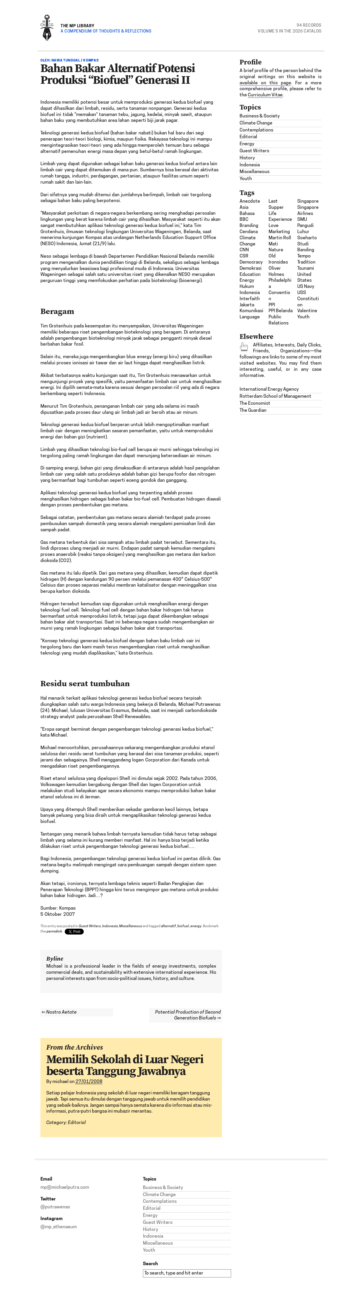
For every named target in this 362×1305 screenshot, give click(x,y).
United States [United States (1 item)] (304, 277)
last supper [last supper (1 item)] (276, 204)
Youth (246, 179)
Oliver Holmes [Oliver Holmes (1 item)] (276, 271)
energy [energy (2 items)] (247, 280)
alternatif (168, 926)
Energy (247, 144)
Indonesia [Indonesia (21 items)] (250, 293)
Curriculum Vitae (265, 95)
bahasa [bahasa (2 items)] (247, 213)
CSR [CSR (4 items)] (244, 256)
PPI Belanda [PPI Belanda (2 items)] (281, 311)
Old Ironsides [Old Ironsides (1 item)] (278, 259)
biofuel (183, 926)
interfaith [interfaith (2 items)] (250, 299)
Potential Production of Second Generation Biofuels (188, 1015)
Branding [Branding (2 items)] (249, 225)
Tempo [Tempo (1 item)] (304, 256)
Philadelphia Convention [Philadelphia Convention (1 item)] (280, 289)
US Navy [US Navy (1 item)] (305, 286)
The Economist (255, 403)
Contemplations (256, 130)
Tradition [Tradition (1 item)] (306, 262)
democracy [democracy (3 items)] (251, 262)
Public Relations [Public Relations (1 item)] (278, 320)
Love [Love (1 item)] (274, 225)
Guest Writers (90, 926)
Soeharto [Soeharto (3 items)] (307, 238)
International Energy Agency (269, 389)
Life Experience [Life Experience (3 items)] (280, 216)
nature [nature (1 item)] (276, 250)
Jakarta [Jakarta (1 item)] (247, 305)
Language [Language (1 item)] (250, 317)
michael (60, 1081)
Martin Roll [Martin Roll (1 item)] (280, 238)
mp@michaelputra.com (64, 1187)
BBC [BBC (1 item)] (244, 219)
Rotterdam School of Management (275, 396)
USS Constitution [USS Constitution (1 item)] (308, 299)
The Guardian (253, 410)
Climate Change (256, 123)
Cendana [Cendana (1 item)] (249, 232)
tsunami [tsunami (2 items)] (305, 268)
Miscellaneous (130, 926)
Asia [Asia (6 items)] (244, 207)
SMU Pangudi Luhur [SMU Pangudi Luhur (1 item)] (305, 225)
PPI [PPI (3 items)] (272, 305)
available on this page (265, 83)
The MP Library (78, 25)
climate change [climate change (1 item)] (248, 241)
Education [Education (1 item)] (250, 274)
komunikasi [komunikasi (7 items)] (251, 311)
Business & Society (260, 116)
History (247, 158)
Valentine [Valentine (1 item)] (307, 311)
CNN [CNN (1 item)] (244, 250)
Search (150, 1263)
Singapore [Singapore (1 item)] (308, 201)
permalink (54, 931)
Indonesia (110, 926)
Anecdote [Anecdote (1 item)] (250, 201)
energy (196, 926)
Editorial (77, 1122)
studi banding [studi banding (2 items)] (305, 247)
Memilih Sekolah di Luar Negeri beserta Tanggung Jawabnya (124, 1065)
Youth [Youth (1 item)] (303, 317)
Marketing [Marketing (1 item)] (279, 232)
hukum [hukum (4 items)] (247, 286)
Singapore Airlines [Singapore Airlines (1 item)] (308, 210)
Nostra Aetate (59, 1012)
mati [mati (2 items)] (273, 244)
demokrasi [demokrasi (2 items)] (251, 268)
